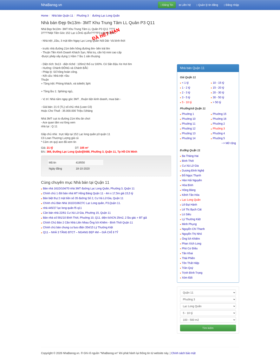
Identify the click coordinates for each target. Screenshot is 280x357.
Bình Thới (188, 160)
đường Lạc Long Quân (106, 15)
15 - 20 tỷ (218, 87)
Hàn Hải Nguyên (192, 180)
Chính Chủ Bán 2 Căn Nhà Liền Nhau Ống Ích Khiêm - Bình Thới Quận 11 (88, 222)
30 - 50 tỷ (218, 97)
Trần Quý (187, 267)
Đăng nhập (231, 5)
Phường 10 (189, 118)
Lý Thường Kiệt (191, 219)
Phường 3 (83, 15)
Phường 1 (188, 113)
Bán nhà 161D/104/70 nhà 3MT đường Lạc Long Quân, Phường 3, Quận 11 (89, 188)
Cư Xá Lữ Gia (190, 165)
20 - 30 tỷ (218, 92)
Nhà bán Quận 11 (62, 15)
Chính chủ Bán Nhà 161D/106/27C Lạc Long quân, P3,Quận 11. (82, 203)
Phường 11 (189, 123)
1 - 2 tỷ (186, 87)
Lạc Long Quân (191, 199)
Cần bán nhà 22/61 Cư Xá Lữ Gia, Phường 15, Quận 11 (77, 212)
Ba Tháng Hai (190, 155)
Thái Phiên (188, 258)
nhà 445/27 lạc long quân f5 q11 (62, 207)
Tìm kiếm (208, 328)
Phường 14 (189, 138)
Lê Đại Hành (189, 204)
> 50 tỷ (217, 102)
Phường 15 (219, 113)
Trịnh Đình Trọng (192, 272)
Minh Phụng (189, 224)
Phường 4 (219, 133)
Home (44, 15)
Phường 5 (219, 138)
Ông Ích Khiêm (191, 238)
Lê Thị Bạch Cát (192, 209)
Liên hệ (185, 5)
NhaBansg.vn (51, 5)
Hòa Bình (187, 185)
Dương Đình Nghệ (193, 170)
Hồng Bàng (189, 190)
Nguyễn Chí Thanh (193, 228)
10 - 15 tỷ (218, 82)
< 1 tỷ (185, 82)
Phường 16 (219, 118)
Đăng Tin (166, 5)
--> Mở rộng (228, 143)
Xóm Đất (187, 277)
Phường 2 (219, 123)
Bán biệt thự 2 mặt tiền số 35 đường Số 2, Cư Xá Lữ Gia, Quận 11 (83, 198)
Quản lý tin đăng (207, 5)
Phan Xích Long (191, 243)
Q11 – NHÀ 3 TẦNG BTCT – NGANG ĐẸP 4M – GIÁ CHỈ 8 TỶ (80, 232)
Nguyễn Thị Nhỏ (192, 233)
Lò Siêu (186, 214)
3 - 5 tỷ (186, 97)
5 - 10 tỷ (187, 102)
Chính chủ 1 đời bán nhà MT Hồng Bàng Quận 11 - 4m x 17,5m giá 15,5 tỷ (88, 193)
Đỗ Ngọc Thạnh (191, 175)
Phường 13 (189, 133)
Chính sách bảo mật (183, 353)
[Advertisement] (208, 38)
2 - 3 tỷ (186, 92)
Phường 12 (189, 128)
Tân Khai (187, 253)
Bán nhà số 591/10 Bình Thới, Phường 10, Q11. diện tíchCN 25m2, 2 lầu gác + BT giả (95, 217)
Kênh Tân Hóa (190, 194)
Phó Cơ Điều (190, 248)
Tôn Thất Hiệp (190, 263)
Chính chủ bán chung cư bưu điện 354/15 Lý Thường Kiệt (78, 227)
